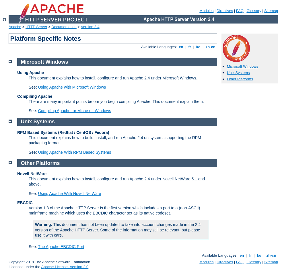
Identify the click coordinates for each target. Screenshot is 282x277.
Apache (15, 27)
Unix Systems (238, 73)
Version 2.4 (90, 27)
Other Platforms (240, 79)
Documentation (63, 27)
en (181, 47)
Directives (225, 11)
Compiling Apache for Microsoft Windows (74, 110)
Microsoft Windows (242, 66)
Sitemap (271, 11)
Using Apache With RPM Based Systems (74, 152)
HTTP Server (36, 27)
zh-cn (210, 47)
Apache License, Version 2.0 (64, 267)
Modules (206, 11)
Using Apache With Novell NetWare (69, 193)
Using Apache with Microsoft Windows (72, 87)
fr (189, 47)
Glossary (253, 11)
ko (198, 47)
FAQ (240, 11)
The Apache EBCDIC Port (61, 246)
